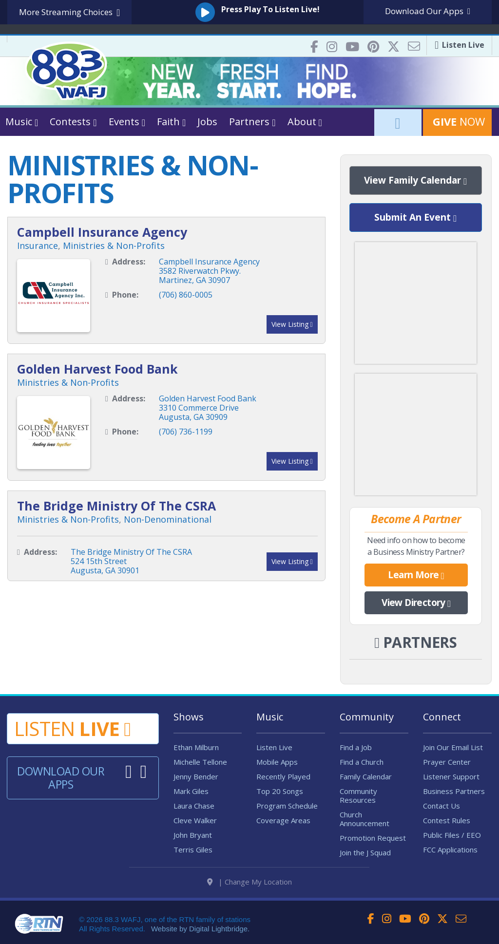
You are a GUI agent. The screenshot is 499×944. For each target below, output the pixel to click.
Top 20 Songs (279, 791)
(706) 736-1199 (185, 431)
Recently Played (283, 776)
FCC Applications (450, 849)
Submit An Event (415, 218)
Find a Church (362, 762)
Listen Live (274, 747)
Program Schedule (287, 806)
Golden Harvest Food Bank (97, 368)
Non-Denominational (167, 519)
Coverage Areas (283, 820)
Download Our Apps (60, 777)
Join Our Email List (453, 747)
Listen (72, 728)
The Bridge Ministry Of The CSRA (116, 505)
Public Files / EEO (452, 835)
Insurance (37, 245)
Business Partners (454, 791)
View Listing (292, 324)
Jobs (207, 121)
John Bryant (192, 835)
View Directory (416, 603)
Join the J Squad (365, 852)
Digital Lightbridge (218, 929)
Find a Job (356, 747)
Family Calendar (366, 776)
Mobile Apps (277, 762)
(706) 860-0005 (185, 294)
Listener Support (451, 776)
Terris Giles (192, 849)
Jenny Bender (195, 776)
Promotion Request (373, 838)
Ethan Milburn (196, 747)
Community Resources (358, 795)
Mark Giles (191, 791)
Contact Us (441, 806)
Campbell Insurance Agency (102, 232)
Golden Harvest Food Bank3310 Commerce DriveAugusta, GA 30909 (207, 407)
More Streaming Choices (69, 12)
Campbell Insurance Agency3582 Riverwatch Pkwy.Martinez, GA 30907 (209, 270)
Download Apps (427, 11)
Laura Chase (193, 806)
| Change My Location (249, 881)
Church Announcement (364, 819)
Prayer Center (447, 762)
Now (457, 121)
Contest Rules (446, 820)
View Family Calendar (415, 181)
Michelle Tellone (200, 762)
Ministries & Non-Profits (114, 245)
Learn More (416, 575)
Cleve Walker (195, 820)
